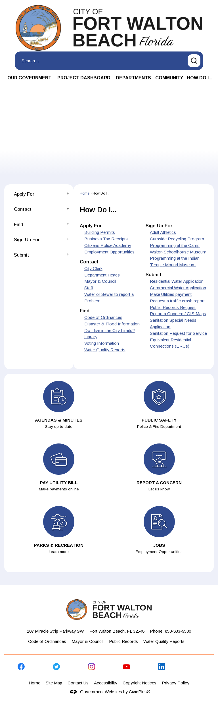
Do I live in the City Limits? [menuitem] (109, 330)
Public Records (123, 641)
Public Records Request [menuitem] (173, 307)
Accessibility (105, 682)
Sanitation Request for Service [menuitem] (178, 333)
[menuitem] (29, 78)
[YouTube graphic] (126, 666)
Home (84, 193)
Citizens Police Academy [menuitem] (107, 245)
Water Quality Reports (164, 641)
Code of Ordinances (47, 641)
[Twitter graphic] (56, 666)
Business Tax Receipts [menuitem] (106, 238)
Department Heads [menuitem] (102, 275)
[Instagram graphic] (91, 666)
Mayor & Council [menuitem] (100, 281)
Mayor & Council (87, 641)
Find (18, 224)
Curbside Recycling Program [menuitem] (177, 238)
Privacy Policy (175, 682)
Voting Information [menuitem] (101, 343)
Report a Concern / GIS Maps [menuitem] (178, 313)
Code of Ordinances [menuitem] (103, 317)
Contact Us (78, 682)
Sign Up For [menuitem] (159, 225)
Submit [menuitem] (154, 274)
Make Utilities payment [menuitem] (171, 294)
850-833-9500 (178, 631)
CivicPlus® (139, 691)
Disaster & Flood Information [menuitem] (112, 323)
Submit (21, 255)
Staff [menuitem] (88, 287)
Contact (23, 209)
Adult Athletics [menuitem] (163, 232)
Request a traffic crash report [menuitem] (177, 300)
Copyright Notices (139, 682)
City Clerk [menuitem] (93, 268)
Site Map (54, 682)
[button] (194, 60)
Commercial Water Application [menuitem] (178, 287)
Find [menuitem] (84, 310)
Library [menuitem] (90, 336)
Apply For (24, 194)
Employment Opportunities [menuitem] (109, 251)
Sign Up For (26, 239)
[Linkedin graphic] (161, 666)
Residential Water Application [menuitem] (177, 281)
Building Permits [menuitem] (99, 232)
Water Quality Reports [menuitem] (104, 349)
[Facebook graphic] (21, 666)
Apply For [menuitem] (91, 225)
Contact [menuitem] (89, 262)
